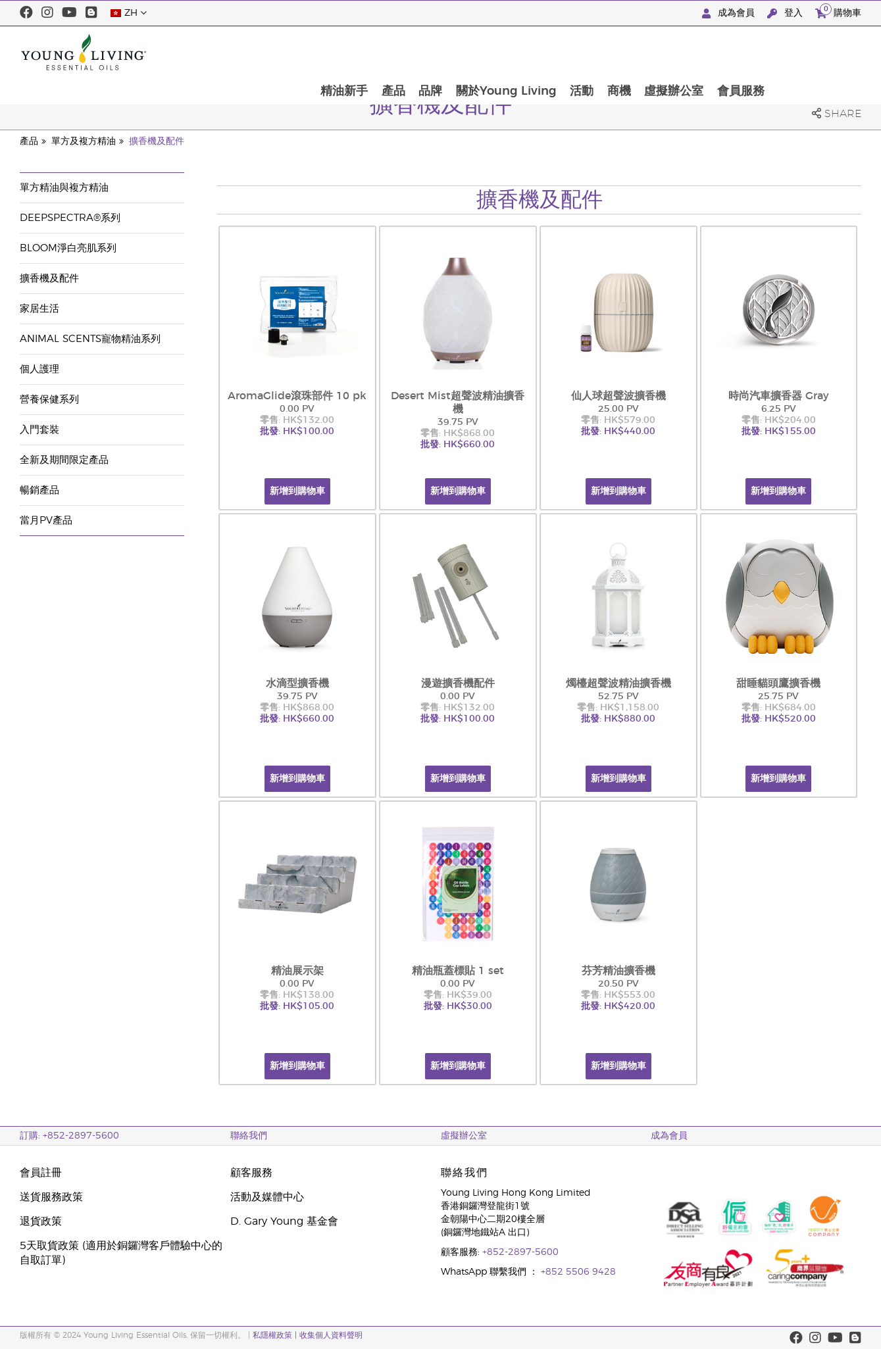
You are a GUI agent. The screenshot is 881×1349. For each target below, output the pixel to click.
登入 (786, 13)
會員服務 (830, 52)
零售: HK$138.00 (297, 995)
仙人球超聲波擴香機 (618, 396)
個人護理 (39, 369)
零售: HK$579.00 (618, 420)
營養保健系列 (49, 400)
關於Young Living (591, 52)
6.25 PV (778, 409)
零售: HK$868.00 (457, 433)
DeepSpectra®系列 (70, 218)
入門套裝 (39, 430)
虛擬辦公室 (762, 52)
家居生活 (39, 309)
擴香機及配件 (156, 141)
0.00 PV (297, 409)
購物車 (838, 11)
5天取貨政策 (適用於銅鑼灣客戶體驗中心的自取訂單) (121, 1252)
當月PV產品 (46, 521)
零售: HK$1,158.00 (618, 707)
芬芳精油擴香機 (618, 971)
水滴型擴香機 (297, 683)
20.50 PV (618, 984)
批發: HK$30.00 (458, 1006)
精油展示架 (297, 971)
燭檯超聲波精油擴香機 (618, 683)
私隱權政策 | (276, 1335)
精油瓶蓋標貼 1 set (458, 971)
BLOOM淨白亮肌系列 (68, 248)
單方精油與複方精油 (64, 188)
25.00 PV (618, 409)
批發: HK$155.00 (779, 431)
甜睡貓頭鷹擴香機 (778, 683)
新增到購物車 (297, 491)
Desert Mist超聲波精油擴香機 (457, 402)
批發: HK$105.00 (297, 1006)
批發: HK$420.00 (618, 1006)
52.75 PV (618, 696)
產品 (477, 52)
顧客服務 (251, 1172)
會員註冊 (41, 1172)
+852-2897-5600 (520, 1252)
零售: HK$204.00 (779, 420)
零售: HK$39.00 (458, 995)
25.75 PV (778, 696)
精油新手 (427, 52)
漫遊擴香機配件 (458, 683)
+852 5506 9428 (578, 1272)
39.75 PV (458, 422)
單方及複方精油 (83, 141)
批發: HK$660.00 (457, 444)
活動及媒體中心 (267, 1197)
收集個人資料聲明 (331, 1335)
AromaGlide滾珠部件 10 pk (297, 396)
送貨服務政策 (51, 1197)
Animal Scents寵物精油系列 (90, 339)
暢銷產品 (39, 490)
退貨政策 (41, 1221)
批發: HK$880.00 (618, 719)
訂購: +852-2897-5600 (69, 1136)
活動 (668, 52)
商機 (706, 52)
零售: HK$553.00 (618, 995)
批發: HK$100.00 (297, 431)
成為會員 (729, 13)
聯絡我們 (248, 1136)
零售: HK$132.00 (297, 420)
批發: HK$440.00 (618, 431)
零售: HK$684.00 (779, 707)
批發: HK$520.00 (779, 719)
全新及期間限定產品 (64, 460)
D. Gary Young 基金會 (284, 1221)
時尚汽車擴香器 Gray (778, 396)
